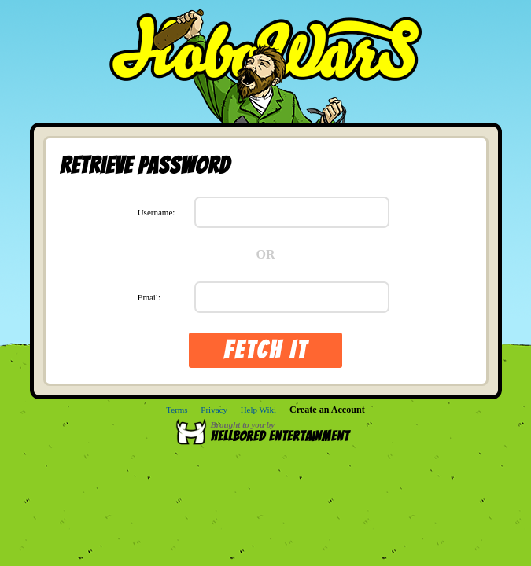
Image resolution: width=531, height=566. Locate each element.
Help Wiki (259, 409)
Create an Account (327, 409)
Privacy (214, 409)
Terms (176, 409)
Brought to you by (287, 431)
